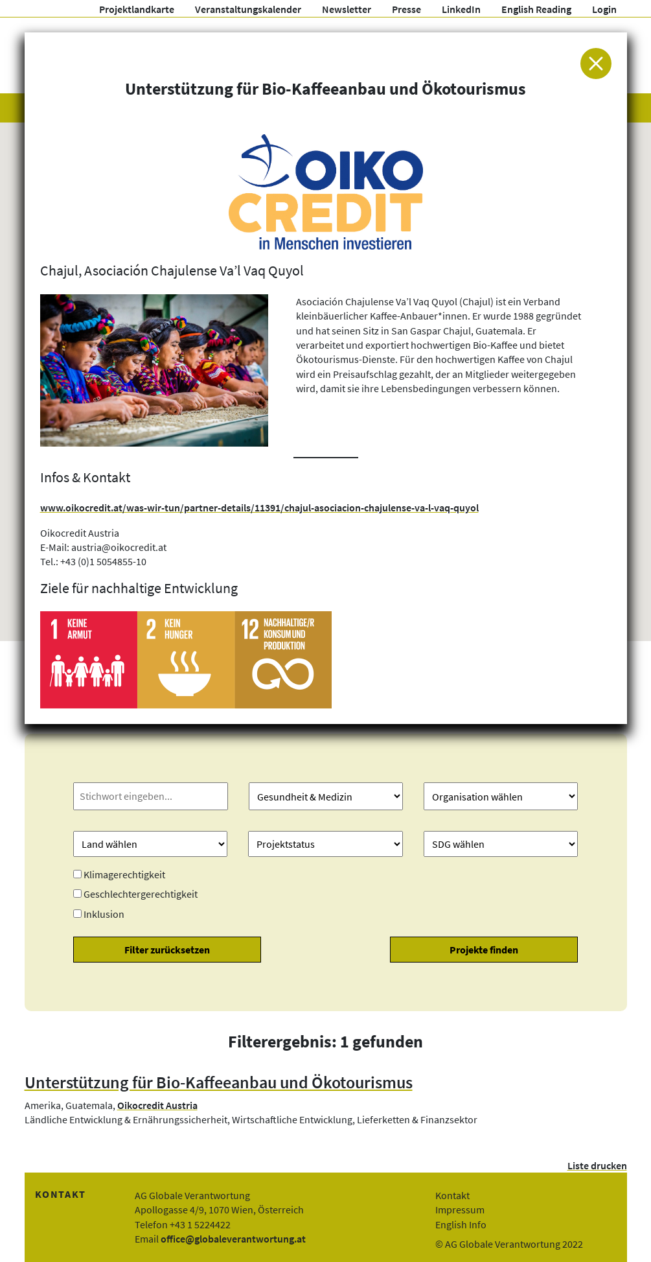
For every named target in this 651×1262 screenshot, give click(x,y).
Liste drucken (597, 1165)
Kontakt (452, 1195)
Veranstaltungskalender (248, 9)
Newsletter (346, 9)
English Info (460, 1224)
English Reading (536, 9)
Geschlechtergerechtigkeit (141, 893)
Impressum (460, 1209)
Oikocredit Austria (157, 1105)
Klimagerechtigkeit (124, 874)
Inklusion (104, 913)
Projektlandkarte (136, 9)
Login (604, 9)
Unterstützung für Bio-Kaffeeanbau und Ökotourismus (219, 1082)
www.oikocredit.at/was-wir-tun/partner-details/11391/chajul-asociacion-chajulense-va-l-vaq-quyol (259, 507)
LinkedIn (461, 9)
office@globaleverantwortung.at (233, 1238)
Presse (406, 9)
